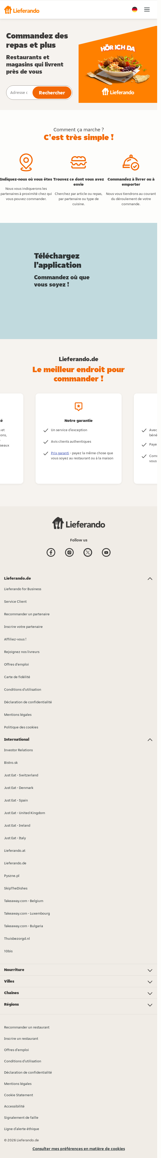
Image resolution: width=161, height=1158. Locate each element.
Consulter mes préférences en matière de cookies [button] (79, 1148)
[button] (21, 9)
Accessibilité (14, 1106)
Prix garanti (60, 453)
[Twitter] (88, 553)
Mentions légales (17, 1083)
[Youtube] (106, 553)
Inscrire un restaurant (21, 1038)
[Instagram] (69, 553)
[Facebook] (51, 553)
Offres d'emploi (16, 1049)
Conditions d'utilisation (22, 1061)
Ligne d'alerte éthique (21, 1128)
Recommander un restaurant (26, 1027)
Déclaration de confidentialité (28, 1072)
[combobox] (18, 93)
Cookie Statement (18, 1095)
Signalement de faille (21, 1117)
